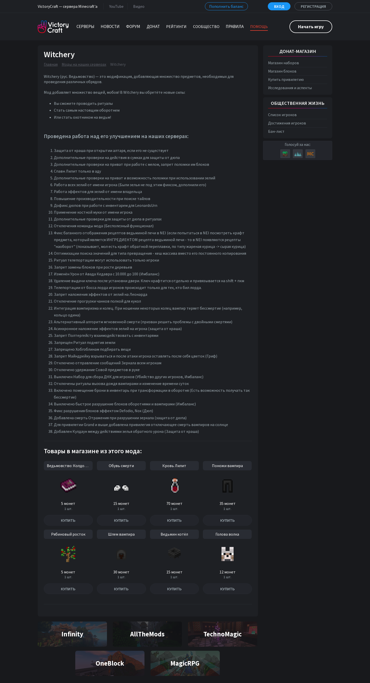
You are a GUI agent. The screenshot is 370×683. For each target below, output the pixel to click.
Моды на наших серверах (84, 64)
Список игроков (282, 114)
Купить (68, 520)
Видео (137, 6)
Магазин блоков (282, 71)
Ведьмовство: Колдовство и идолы (70, 465)
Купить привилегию (286, 79)
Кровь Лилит (174, 465)
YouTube (115, 6)
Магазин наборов (283, 62)
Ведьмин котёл (174, 534)
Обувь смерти (121, 465)
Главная (51, 64)
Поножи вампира (227, 465)
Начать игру (311, 26)
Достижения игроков (287, 123)
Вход (279, 6)
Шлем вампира (121, 534)
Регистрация (313, 6)
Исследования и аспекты (290, 87)
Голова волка (227, 534)
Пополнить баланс (226, 6)
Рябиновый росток (68, 534)
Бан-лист (276, 131)
